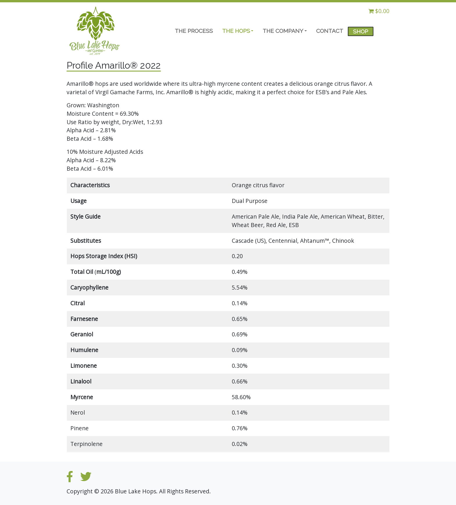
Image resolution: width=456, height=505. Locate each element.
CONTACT (329, 31)
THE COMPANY (283, 31)
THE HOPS (236, 31)
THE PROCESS (194, 31)
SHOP (360, 31)
